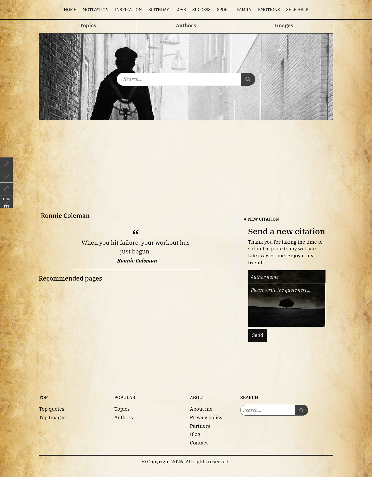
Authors (123, 417)
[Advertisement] (186, 159)
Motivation (96, 9)
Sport (223, 9)
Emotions (269, 9)
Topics (122, 409)
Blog (195, 434)
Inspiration (128, 9)
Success (201, 9)
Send (257, 335)
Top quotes (51, 409)
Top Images (52, 417)
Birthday (158, 9)
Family (244, 9)
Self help (297, 9)
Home (70, 9)
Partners (200, 426)
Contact (199, 442)
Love (180, 9)
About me (201, 409)
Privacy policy (206, 417)
